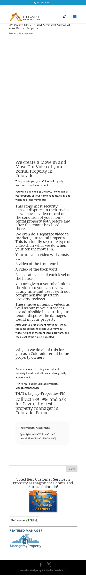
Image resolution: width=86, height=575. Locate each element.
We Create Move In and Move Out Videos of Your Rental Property (39, 26)
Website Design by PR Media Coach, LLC (43, 570)
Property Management (21, 33)
